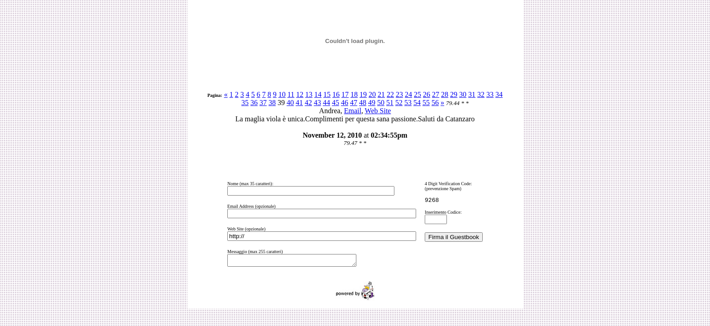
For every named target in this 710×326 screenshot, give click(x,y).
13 (308, 94)
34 (499, 94)
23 (399, 94)
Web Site (378, 111)
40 (290, 102)
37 (263, 102)
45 (335, 102)
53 (408, 102)
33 (490, 94)
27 (435, 94)
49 (371, 102)
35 (245, 102)
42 (308, 102)
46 (344, 102)
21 (381, 94)
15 (327, 94)
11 (291, 94)
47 (353, 102)
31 (471, 94)
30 (462, 94)
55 (426, 102)
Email (352, 111)
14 (317, 94)
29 (453, 94)
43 (317, 102)
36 (254, 102)
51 (389, 102)
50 (380, 102)
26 (426, 94)
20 (372, 94)
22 (390, 94)
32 (481, 94)
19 (363, 94)
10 (282, 94)
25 (417, 94)
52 (399, 102)
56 (435, 102)
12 (299, 94)
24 (408, 94)
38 (272, 102)
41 (299, 102)
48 (362, 102)
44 (326, 102)
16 (336, 94)
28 (444, 94)
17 (345, 94)
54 (417, 102)
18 (354, 94)
